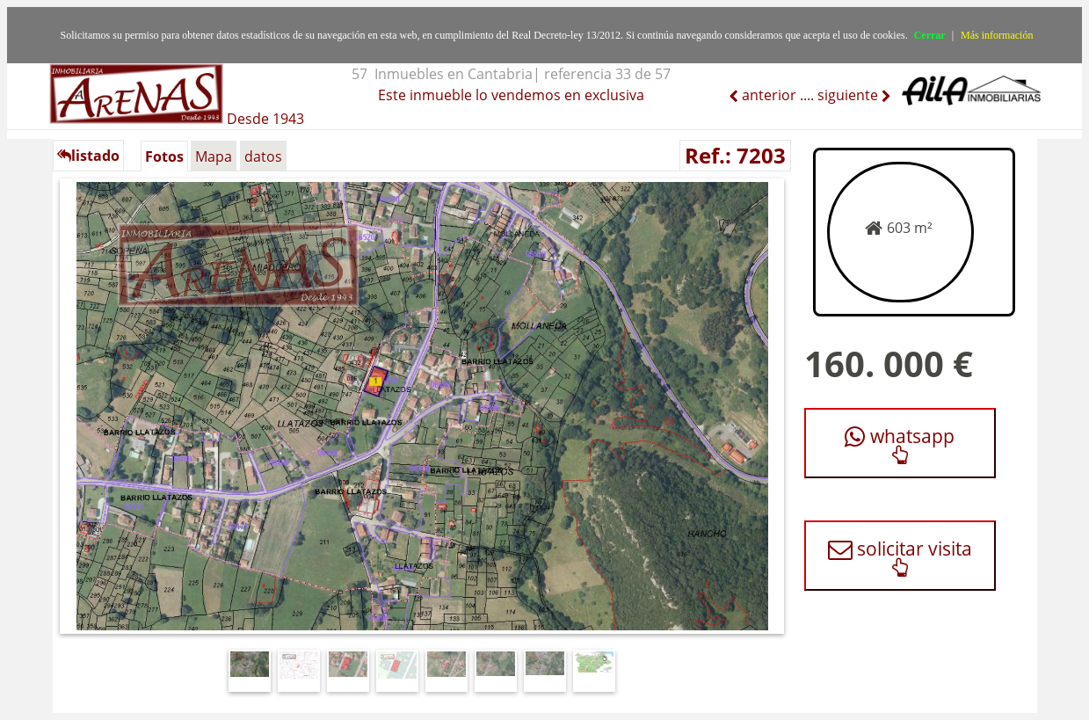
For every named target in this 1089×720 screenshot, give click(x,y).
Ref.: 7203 (735, 155)
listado (88, 155)
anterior (767, 95)
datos (263, 156)
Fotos (164, 156)
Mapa (213, 156)
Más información (997, 35)
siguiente (849, 95)
